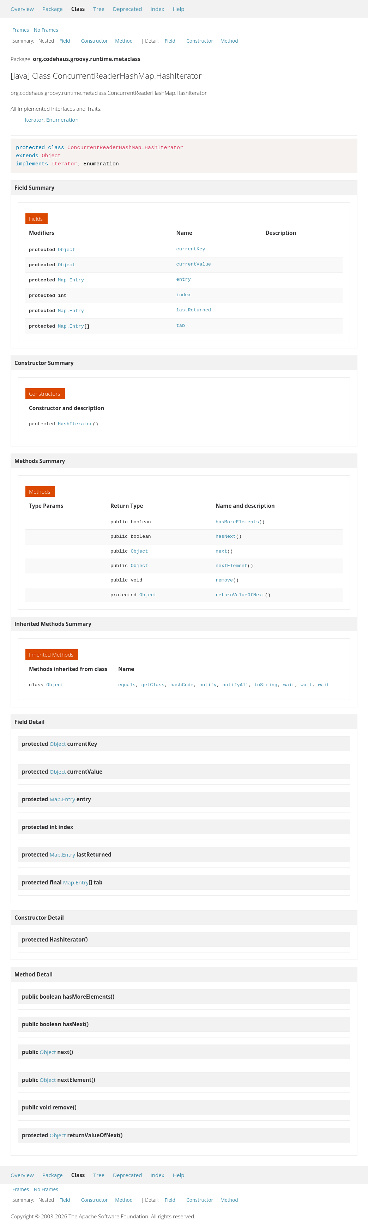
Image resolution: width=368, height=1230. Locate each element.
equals (126, 680)
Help (179, 8)
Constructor (94, 40)
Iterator (34, 119)
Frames (20, 29)
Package (52, 8)
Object (66, 249)
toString (266, 680)
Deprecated (127, 8)
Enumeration (62, 119)
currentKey (190, 249)
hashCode (182, 680)
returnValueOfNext (240, 590)
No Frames (46, 29)
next (221, 547)
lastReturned (193, 307)
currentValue (193, 263)
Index (157, 8)
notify (208, 680)
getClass (153, 680)
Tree (98, 8)
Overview (22, 8)
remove (224, 576)
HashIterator (75, 419)
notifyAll (235, 680)
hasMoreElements (237, 517)
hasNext (226, 532)
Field (65, 40)
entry (183, 278)
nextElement (231, 561)
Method (124, 40)
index (183, 293)
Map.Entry (71, 278)
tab (180, 322)
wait (289, 680)
